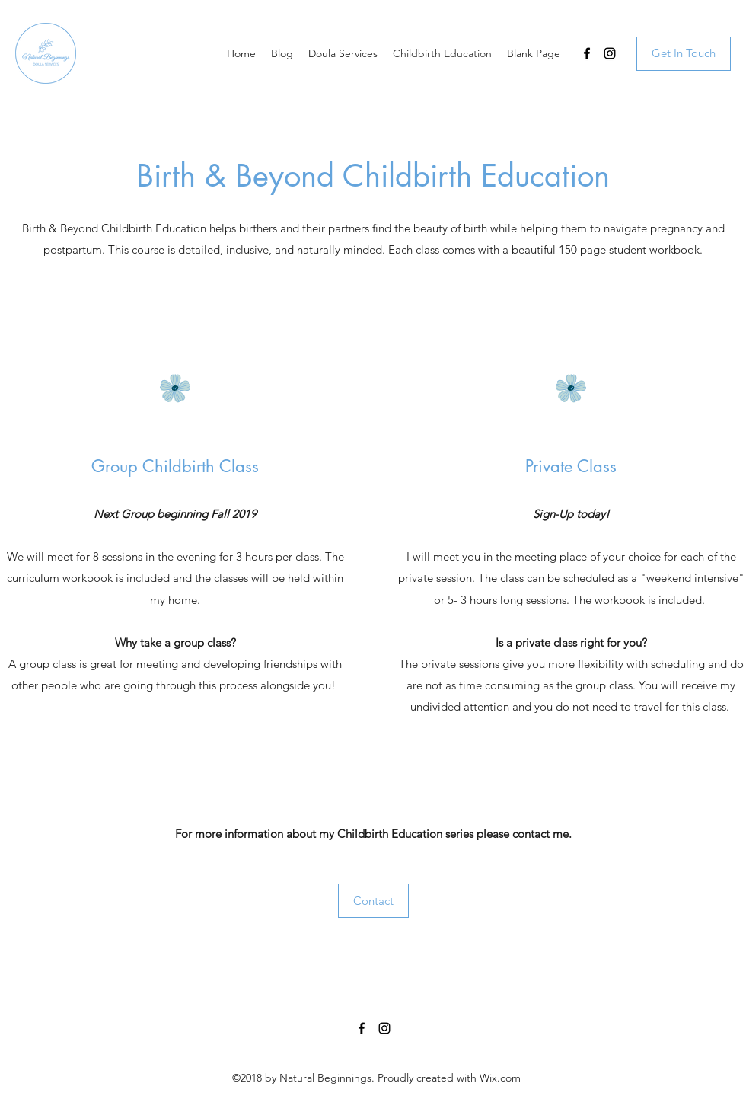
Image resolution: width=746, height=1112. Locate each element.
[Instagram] (609, 53)
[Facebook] (587, 53)
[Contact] (373, 901)
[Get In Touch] (683, 54)
